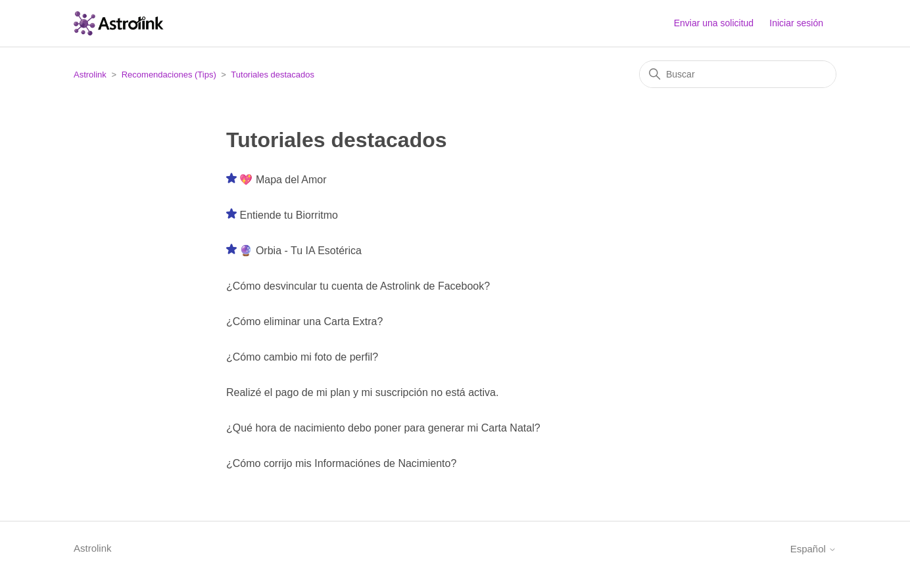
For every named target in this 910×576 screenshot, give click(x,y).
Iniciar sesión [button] (796, 23)
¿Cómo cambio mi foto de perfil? (302, 357)
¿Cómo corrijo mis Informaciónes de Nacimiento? (341, 463)
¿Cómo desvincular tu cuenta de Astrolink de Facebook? (358, 286)
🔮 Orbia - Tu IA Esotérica (300, 250)
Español (813, 548)
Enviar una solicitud (714, 23)
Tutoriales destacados (272, 74)
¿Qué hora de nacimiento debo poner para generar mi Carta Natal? (383, 427)
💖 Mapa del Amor (282, 179)
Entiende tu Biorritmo (288, 215)
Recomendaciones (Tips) (169, 74)
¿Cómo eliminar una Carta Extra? (304, 321)
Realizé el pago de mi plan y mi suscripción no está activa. (362, 392)
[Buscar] (738, 74)
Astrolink (90, 74)
